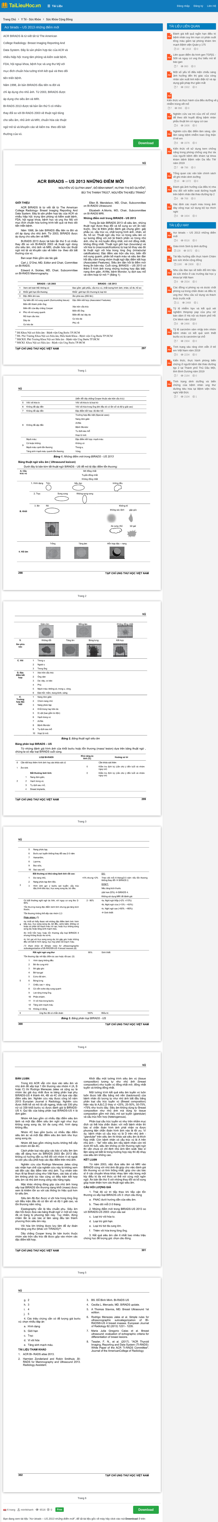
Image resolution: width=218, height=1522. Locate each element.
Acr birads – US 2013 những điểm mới (194, 234)
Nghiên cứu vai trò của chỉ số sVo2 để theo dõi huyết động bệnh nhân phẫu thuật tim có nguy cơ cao (194, 117)
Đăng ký (198, 5)
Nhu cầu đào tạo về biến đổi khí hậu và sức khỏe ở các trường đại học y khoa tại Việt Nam (194, 274)
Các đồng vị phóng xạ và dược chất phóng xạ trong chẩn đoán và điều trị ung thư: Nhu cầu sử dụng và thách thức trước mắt (194, 293)
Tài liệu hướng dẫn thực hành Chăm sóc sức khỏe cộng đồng (194, 258)
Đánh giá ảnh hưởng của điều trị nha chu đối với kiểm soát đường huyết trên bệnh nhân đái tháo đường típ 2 (194, 190)
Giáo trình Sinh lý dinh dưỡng (190, 246)
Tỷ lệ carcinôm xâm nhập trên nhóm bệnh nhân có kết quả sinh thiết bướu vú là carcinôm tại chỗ (194, 333)
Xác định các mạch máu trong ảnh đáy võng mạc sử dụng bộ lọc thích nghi (194, 208)
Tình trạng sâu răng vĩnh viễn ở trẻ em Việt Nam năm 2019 (194, 348)
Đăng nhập (183, 5)
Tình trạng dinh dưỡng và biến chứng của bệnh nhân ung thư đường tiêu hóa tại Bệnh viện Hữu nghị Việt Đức (194, 387)
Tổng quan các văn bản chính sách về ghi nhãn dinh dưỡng (194, 175)
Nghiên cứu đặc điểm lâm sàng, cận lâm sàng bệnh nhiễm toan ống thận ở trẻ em (194, 135)
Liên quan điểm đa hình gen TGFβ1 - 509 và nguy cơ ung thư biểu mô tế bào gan (194, 58)
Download (145, 143)
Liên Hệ (211, 5)
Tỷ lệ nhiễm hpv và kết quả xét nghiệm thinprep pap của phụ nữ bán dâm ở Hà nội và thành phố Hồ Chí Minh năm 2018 (194, 314)
